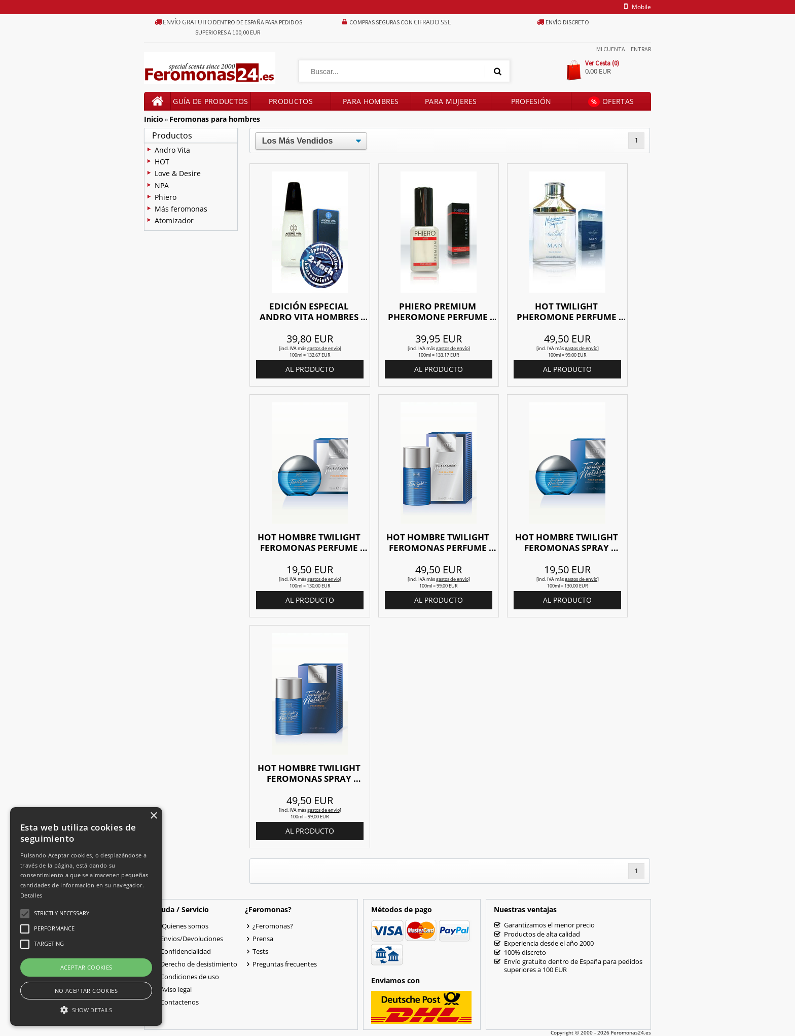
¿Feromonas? (272, 925)
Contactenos (179, 1002)
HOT (162, 161)
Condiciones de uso (189, 976)
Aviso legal (176, 989)
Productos (291, 101)
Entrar (641, 49)
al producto (309, 369)
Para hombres (371, 101)
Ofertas (611, 101)
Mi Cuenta (610, 49)
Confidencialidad (185, 951)
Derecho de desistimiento (198, 964)
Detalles (31, 895)
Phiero (165, 197)
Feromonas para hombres (214, 119)
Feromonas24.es (631, 1032)
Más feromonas (181, 209)
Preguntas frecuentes (284, 964)
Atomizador (174, 220)
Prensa (262, 938)
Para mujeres (451, 101)
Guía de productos (210, 101)
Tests (260, 951)
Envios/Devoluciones (191, 938)
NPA (162, 185)
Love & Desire (178, 173)
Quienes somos (184, 925)
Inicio (153, 119)
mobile (636, 7)
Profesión (531, 101)
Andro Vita (172, 150)
